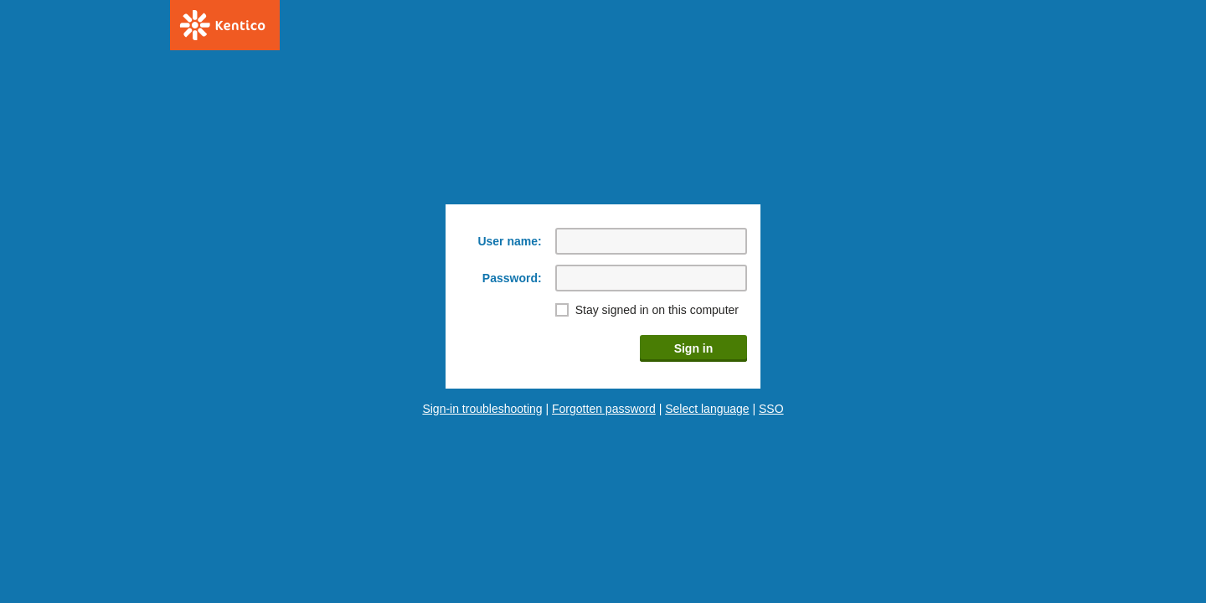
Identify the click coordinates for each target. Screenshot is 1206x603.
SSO (771, 408)
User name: (509, 241)
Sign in (694, 348)
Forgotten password (604, 408)
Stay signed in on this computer (657, 310)
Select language (707, 408)
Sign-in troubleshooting (482, 408)
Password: (512, 278)
